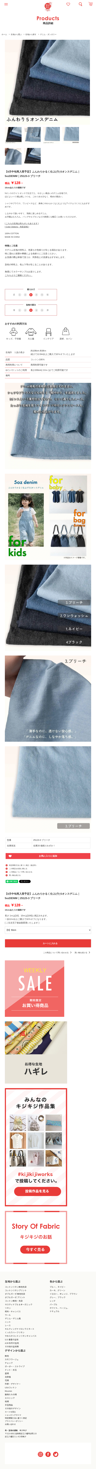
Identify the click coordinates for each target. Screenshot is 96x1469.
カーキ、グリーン (57, 1290)
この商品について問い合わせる (20, 872)
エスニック (10, 1397)
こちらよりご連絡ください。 (19, 275)
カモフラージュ (12, 1359)
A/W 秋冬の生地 (12, 1343)
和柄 (7, 1401)
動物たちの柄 (11, 1394)
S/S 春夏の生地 (11, 1339)
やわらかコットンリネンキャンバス (20, 1335)
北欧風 (8, 1376)
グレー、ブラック (57, 1297)
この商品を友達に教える (18, 868)
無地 (7, 1355)
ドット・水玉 (11, 1369)
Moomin (8, 1390)
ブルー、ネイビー (57, 1286)
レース (8, 1325)
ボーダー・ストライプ (15, 1366)
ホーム (4, 34)
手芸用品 (9, 1404)
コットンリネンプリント (16, 1290)
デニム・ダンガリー (48, 34)
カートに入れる (48, 943)
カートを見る (10, 1411)
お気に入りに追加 (48, 856)
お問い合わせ (10, 1424)
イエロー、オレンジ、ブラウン (63, 1293)
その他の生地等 (12, 1346)
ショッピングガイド (13, 1415)
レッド (53, 1300)
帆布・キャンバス (13, 1311)
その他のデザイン (13, 1408)
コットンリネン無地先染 (16, 1286)
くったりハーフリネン (14, 1332)
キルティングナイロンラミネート (19, 1328)
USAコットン (11, 1387)
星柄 (7, 1373)
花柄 (7, 1380)
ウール (8, 1314)
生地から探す (30, 34)
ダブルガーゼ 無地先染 (15, 1293)
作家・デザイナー (13, 1383)
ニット (8, 1321)
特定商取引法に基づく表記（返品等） (23, 865)
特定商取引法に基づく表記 (16, 1418)
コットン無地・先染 (14, 1300)
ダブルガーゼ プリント (15, 1297)
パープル (53, 1304)
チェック (9, 1362)
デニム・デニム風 (13, 1318)
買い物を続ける (15, 875)
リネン (8, 1307)
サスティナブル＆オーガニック (18, 1304)
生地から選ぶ (16, 34)
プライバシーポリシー (14, 1421)
